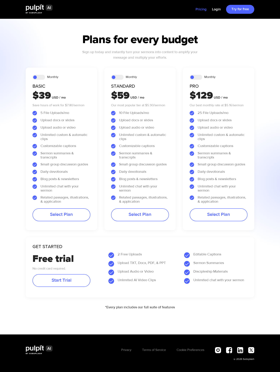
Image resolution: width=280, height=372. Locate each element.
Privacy (126, 350)
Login (216, 9)
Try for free (240, 9)
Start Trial (61, 280)
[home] (39, 9)
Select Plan (61, 214)
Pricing (201, 9)
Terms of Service (154, 350)
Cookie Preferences (190, 350)
